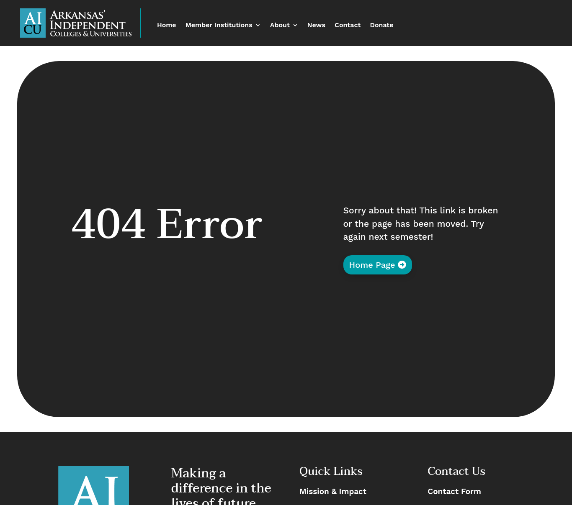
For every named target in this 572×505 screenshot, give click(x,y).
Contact (348, 25)
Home (166, 25)
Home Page (372, 265)
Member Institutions (219, 25)
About (280, 25)
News (316, 25)
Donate (381, 25)
